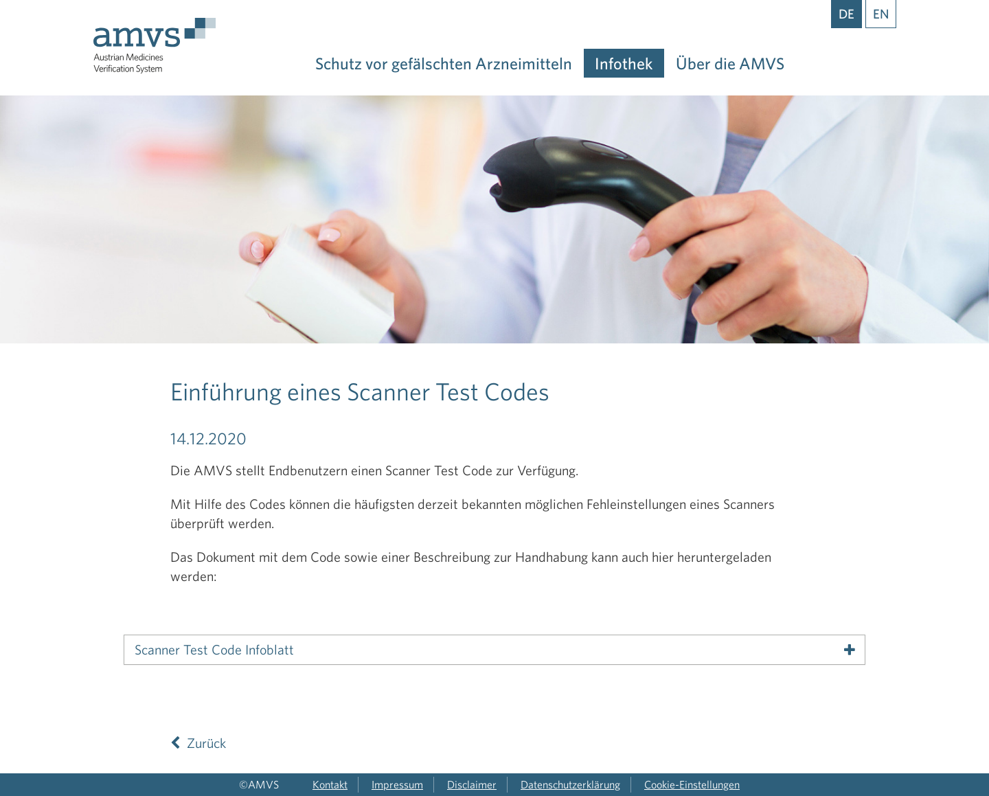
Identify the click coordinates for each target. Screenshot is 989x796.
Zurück (198, 743)
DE (846, 13)
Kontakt (330, 784)
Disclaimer (472, 784)
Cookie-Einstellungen (692, 784)
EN (881, 13)
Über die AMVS (730, 63)
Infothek (624, 63)
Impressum (397, 784)
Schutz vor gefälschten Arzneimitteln (443, 63)
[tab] (494, 649)
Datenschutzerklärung (570, 784)
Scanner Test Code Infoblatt (214, 649)
